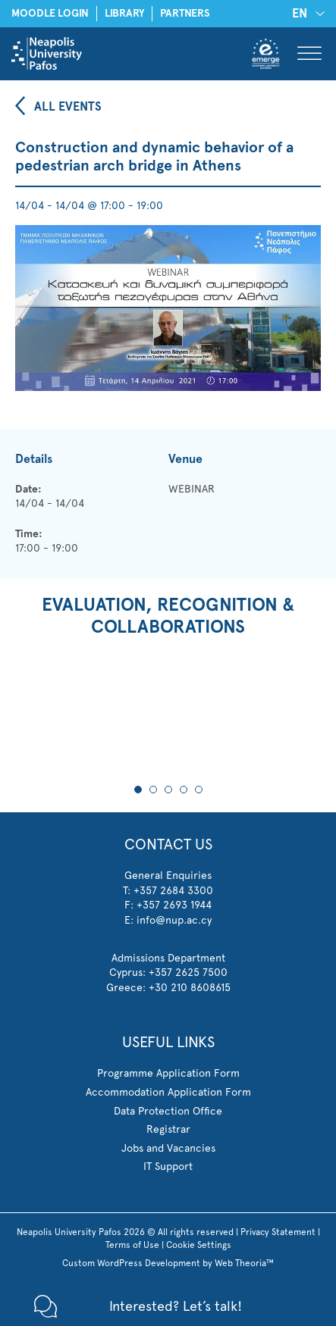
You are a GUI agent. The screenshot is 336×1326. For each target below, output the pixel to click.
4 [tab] (183, 789)
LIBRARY (124, 13)
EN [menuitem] (299, 13)
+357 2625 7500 (188, 972)
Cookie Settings (198, 1245)
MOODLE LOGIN (50, 13)
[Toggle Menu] (309, 53)
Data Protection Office (168, 1111)
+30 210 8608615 (190, 987)
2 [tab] (153, 789)
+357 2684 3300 (173, 890)
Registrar (168, 1129)
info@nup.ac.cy (174, 920)
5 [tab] (199, 789)
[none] (306, 13)
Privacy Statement (278, 1232)
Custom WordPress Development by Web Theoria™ (168, 1263)
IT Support (168, 1166)
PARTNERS (185, 13)
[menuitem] (306, 13)
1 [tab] (138, 789)
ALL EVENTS (68, 106)
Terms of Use (132, 1245)
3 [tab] (168, 789)
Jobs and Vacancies (168, 1148)
